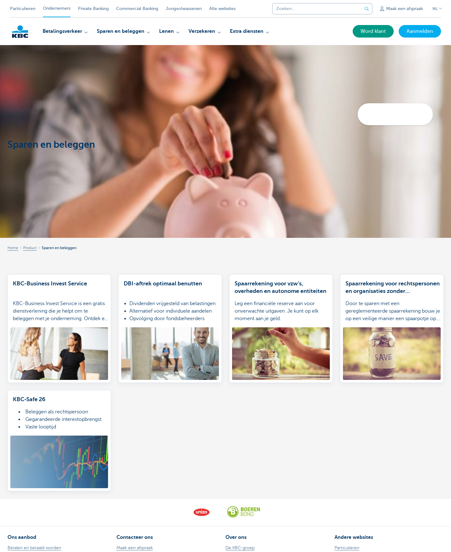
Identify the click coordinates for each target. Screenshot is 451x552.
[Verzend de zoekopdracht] (366, 8)
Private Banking (93, 8)
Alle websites (222, 8)
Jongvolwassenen (184, 8)
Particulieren (22, 8)
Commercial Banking (137, 8)
